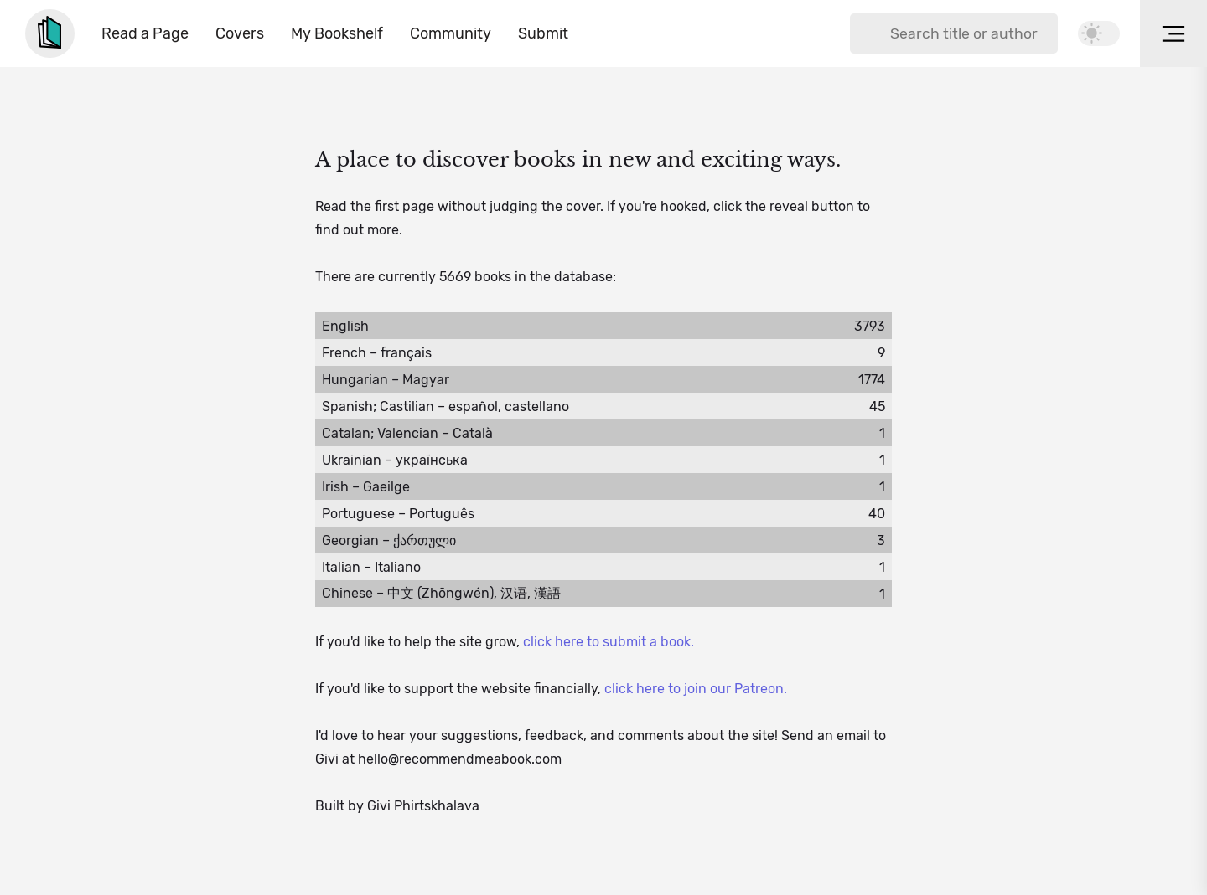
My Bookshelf (337, 33)
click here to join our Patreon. (695, 689)
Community (450, 33)
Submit (543, 33)
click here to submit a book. (608, 642)
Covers (239, 33)
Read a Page (145, 33)
